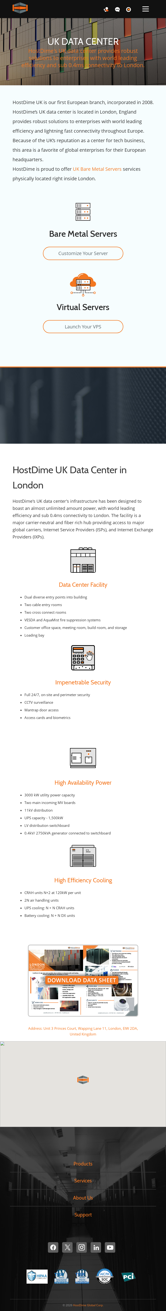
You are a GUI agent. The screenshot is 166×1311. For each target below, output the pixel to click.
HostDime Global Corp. (88, 1305)
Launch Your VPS (83, 326)
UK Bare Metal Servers (97, 169)
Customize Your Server (83, 253)
